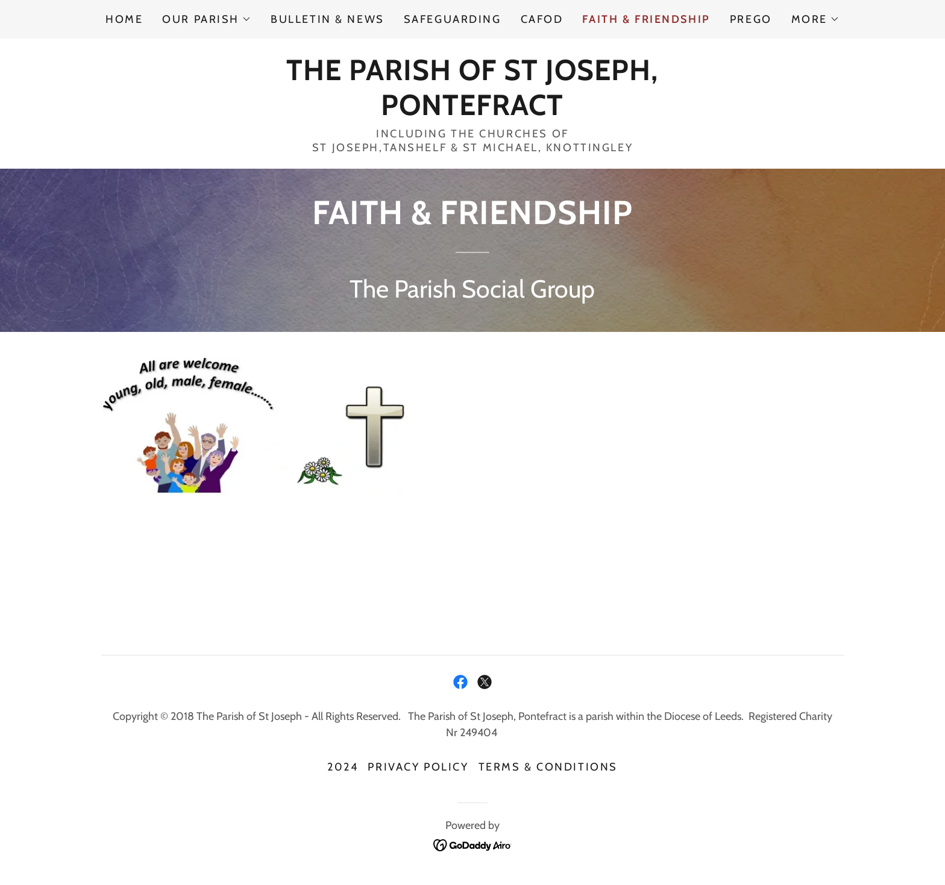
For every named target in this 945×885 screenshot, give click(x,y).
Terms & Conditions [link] (548, 767)
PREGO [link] (751, 19)
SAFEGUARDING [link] (452, 19)
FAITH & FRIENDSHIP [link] (646, 19)
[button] (206, 19)
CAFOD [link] (542, 19)
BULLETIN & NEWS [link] (328, 19)
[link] (472, 110)
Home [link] (124, 19)
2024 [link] (342, 767)
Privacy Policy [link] (418, 767)
